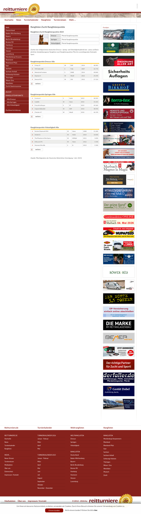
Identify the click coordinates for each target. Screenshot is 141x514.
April (39, 445)
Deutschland (10, 30)
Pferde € (106, 472)
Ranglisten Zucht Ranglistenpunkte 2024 (47, 32)
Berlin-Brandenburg (13, 39)
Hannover (9, 48)
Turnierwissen (60, 20)
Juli (39, 475)
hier (95, 510)
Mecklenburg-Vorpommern (112, 439)
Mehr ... (72, 20)
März (39, 442)
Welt (7, 27)
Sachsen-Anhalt (11, 71)
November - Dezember (45, 488)
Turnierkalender (31, 20)
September (41, 481)
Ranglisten (46, 20)
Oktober (40, 485)
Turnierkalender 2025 (47, 455)
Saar (7, 66)
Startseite (9, 20)
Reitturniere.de (11, 427)
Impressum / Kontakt (12, 475)
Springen (73, 442)
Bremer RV (10, 42)
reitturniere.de (11, 435)
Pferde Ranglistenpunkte (70, 35)
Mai (39, 449)
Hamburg (9, 45)
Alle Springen (11, 102)
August (40, 478)
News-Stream (9, 458)
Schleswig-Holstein (12, 74)
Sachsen (8, 68)
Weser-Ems (10, 80)
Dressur (73, 439)
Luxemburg (10, 54)
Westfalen (9, 83)
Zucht (105, 475)
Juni (39, 471)
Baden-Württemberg (13, 33)
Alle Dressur (11, 99)
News (18, 20)
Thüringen (9, 77)
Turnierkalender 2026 (47, 435)
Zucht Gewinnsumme (13, 86)
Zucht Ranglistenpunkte (14, 93)
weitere (38, 84)
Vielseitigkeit (74, 445)
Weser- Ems (107, 465)
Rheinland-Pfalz (11, 63)
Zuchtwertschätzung (13, 110)
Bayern (8, 36)
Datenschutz (9, 471)
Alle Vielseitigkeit (13, 105)
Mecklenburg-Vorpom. (14, 57)
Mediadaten (9, 465)
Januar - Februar (43, 439)
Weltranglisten (77, 427)
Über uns (7, 468)
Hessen (8, 51)
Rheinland (9, 60)
